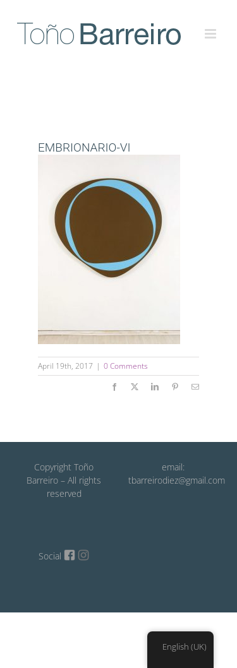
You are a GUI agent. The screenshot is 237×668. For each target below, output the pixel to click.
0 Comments (126, 366)
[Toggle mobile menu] (211, 26)
